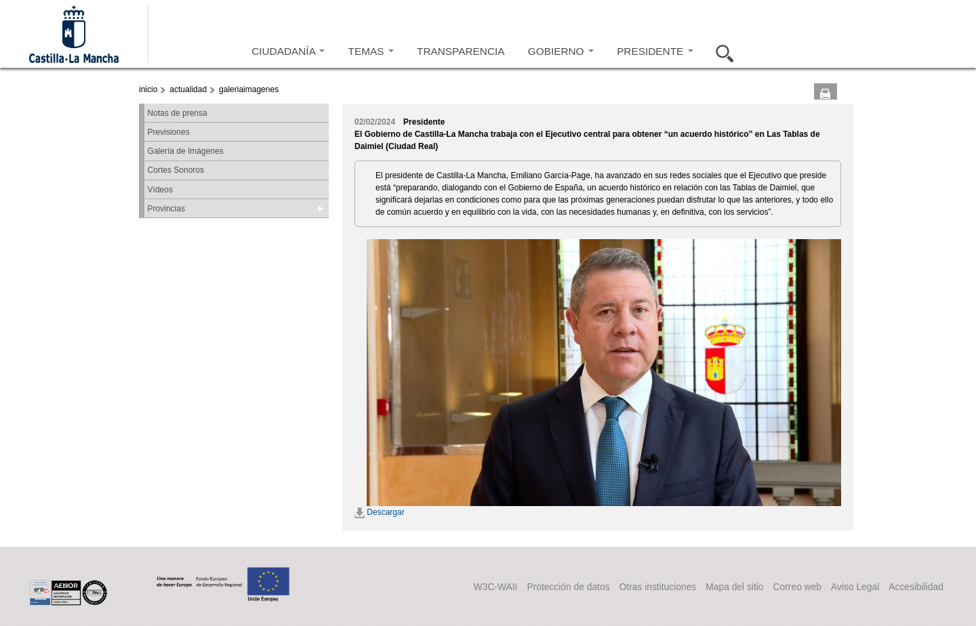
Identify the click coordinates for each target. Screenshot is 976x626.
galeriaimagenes (249, 89)
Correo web (797, 586)
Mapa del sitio (734, 586)
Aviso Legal (855, 586)
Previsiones (169, 132)
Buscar (720, 51)
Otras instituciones (658, 586)
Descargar (379, 512)
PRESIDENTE (655, 51)
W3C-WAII (496, 586)
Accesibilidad (916, 586)
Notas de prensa (177, 113)
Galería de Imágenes (186, 151)
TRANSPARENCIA (460, 51)
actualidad (188, 89)
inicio (148, 89)
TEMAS (371, 51)
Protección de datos (568, 586)
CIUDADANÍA (288, 51)
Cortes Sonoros (176, 170)
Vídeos (160, 189)
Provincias (166, 208)
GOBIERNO (561, 51)
